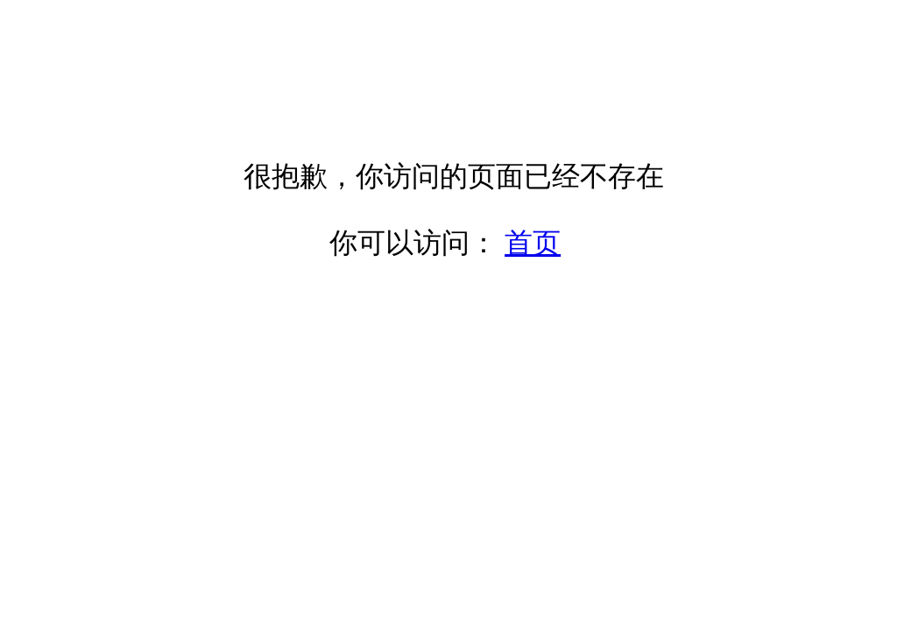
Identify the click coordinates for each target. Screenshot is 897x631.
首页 (533, 243)
